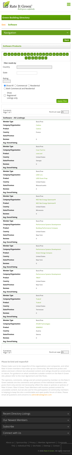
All (5, 54)
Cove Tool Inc (40, 150)
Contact (56, 445)
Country (6, 67)
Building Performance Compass (47, 228)
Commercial (22, 85)
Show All (10, 85)
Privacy (32, 442)
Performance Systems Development (48, 225)
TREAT (38, 278)
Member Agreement (47, 442)
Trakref (38, 299)
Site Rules (37, 445)
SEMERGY (39, 327)
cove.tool (39, 154)
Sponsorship (21, 442)
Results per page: (55, 112)
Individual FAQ (24, 445)
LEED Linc (39, 175)
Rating (5, 78)
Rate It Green (49, 451)
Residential (35, 85)
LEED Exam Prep (41, 178)
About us (10, 442)
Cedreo (38, 125)
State (5, 72)
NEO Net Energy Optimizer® (46, 200)
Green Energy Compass (44, 253)
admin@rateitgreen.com (41, 395)
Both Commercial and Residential (20, 88)
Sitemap (47, 445)
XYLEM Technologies (43, 324)
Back (66, 40)
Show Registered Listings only (12, 95)
